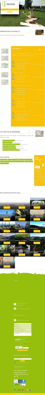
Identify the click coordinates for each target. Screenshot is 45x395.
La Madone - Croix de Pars (9, 140)
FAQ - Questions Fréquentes (20, 370)
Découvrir (7, 207)
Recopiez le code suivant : (22, 345)
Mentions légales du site (20, 372)
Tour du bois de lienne (7, 142)
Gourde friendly (3, 159)
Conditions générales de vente (21, 374)
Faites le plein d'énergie (13, 159)
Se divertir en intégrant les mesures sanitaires (14, 161)
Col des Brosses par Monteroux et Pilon (11, 144)
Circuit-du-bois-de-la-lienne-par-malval (11, 150)
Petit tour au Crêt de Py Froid (9, 146)
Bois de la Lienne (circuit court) (9, 148)
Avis (16, 376)
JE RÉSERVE (39, 166)
